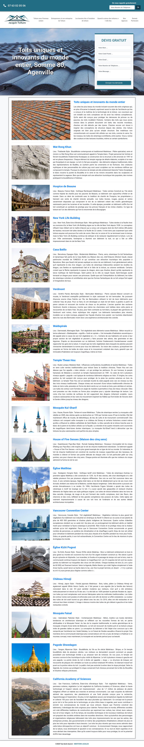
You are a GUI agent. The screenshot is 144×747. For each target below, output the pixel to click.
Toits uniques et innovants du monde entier (99, 102)
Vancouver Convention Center (70, 510)
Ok (138, 7)
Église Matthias (62, 468)
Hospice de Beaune (64, 186)
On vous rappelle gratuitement (124, 3)
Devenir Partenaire (134, 20)
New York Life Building (66, 218)
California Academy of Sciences (72, 679)
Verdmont (59, 289)
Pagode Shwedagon (65, 644)
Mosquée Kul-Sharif (65, 407)
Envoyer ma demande (114, 83)
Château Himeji (62, 579)
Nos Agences (124, 20)
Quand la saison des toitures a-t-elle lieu (108, 20)
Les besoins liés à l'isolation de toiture (85, 20)
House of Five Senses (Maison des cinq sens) (80, 439)
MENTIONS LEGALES (81, 744)
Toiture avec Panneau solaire (41, 20)
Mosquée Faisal (62, 613)
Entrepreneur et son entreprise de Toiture (61, 20)
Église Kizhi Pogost (64, 547)
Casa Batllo (59, 249)
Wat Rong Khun (62, 146)
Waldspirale (60, 326)
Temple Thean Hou (64, 360)
